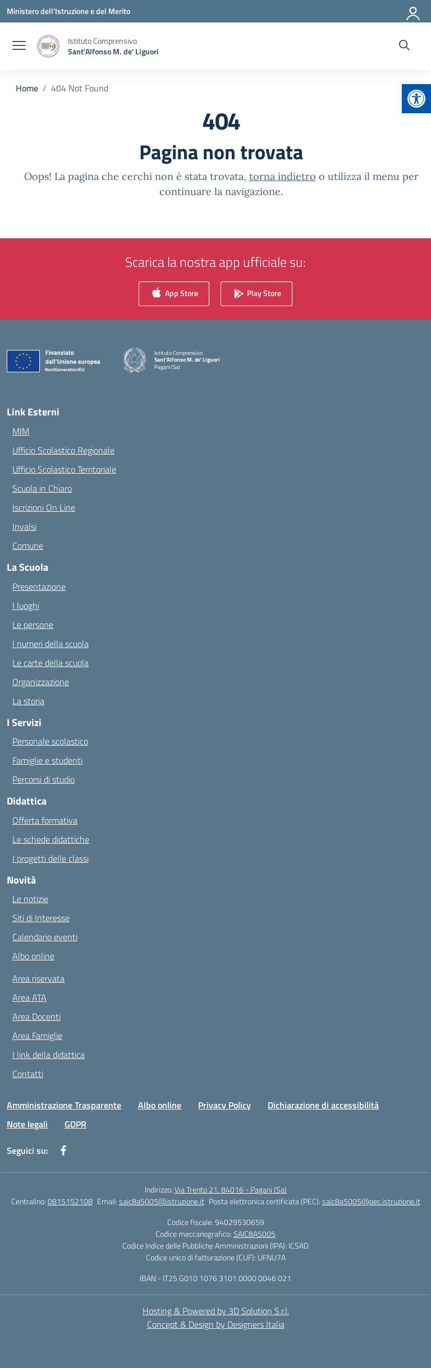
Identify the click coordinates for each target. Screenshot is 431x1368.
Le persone (32, 624)
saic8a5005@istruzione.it (161, 1201)
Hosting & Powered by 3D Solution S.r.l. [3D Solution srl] (216, 1311)
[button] (416, 98)
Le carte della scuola (50, 662)
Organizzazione (40, 681)
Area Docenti (36, 1016)
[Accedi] (413, 11)
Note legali (27, 1124)
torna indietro (282, 176)
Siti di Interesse (41, 918)
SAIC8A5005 (254, 1234)
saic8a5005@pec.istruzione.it (371, 1201)
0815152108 (70, 1201)
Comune (27, 545)
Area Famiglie (37, 1035)
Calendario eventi (44, 937)
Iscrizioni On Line (43, 507)
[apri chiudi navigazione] (19, 46)
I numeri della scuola (50, 643)
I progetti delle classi (50, 858)
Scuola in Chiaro (42, 488)
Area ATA (29, 997)
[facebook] (63, 1150)
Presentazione (39, 586)
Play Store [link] (256, 294)
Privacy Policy (224, 1105)
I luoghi (25, 605)
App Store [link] (174, 294)
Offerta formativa (44, 820)
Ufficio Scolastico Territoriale (64, 469)
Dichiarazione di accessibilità (323, 1105)
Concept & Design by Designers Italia (216, 1324)
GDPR (75, 1124)
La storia (28, 701)
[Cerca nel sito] (404, 46)
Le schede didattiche (50, 839)
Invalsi (24, 526)
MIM (20, 431)
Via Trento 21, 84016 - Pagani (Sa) (231, 1189)
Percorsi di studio (43, 779)
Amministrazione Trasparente (64, 1105)
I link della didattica (48, 1054)
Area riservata (38, 978)
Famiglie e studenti (47, 760)
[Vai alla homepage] (113, 46)
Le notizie (30, 898)
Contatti (27, 1073)
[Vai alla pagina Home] (27, 88)
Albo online (33, 956)
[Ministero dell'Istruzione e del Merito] (68, 11)
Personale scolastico (50, 741)
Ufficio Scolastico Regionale (63, 450)
